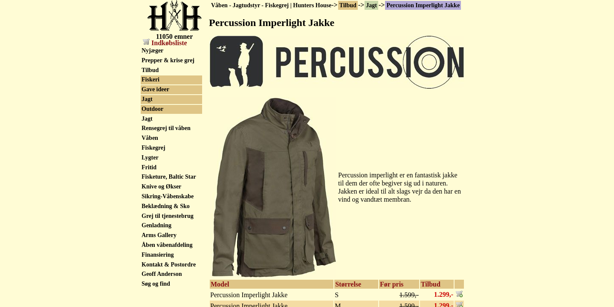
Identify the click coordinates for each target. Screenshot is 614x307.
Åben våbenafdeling (167, 245)
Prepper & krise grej (168, 60)
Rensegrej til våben (166, 128)
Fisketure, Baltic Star (169, 177)
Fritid (149, 167)
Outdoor (152, 109)
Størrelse (348, 284)
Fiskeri (150, 79)
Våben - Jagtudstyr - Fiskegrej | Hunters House (271, 5)
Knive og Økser (161, 186)
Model (220, 284)
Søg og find (156, 284)
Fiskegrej (153, 148)
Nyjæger (152, 50)
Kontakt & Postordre (169, 264)
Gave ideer (155, 89)
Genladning (156, 225)
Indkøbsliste (165, 42)
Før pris (391, 284)
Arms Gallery (159, 235)
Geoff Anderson (162, 274)
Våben (150, 138)
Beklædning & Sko (166, 206)
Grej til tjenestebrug (168, 216)
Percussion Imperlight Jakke (423, 5)
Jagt (371, 5)
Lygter (150, 157)
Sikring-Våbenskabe (168, 196)
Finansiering (158, 255)
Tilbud (347, 5)
